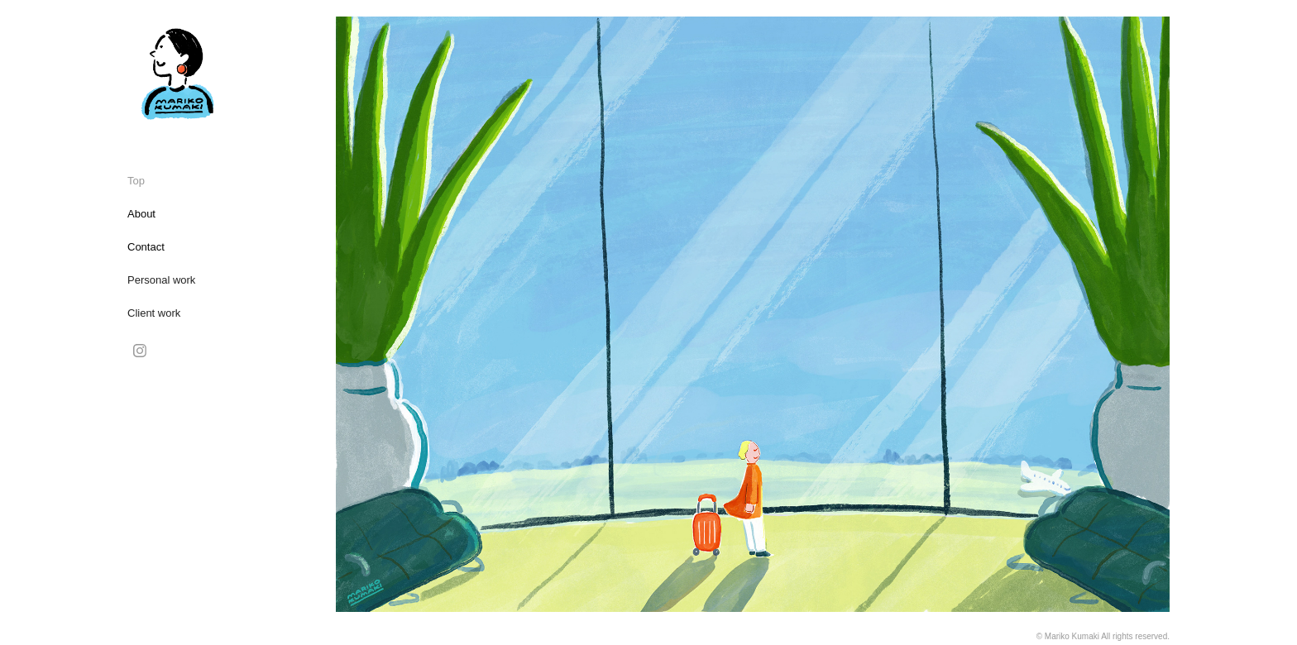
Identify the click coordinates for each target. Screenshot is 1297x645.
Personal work (161, 280)
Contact (146, 247)
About (141, 214)
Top (136, 180)
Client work (153, 313)
